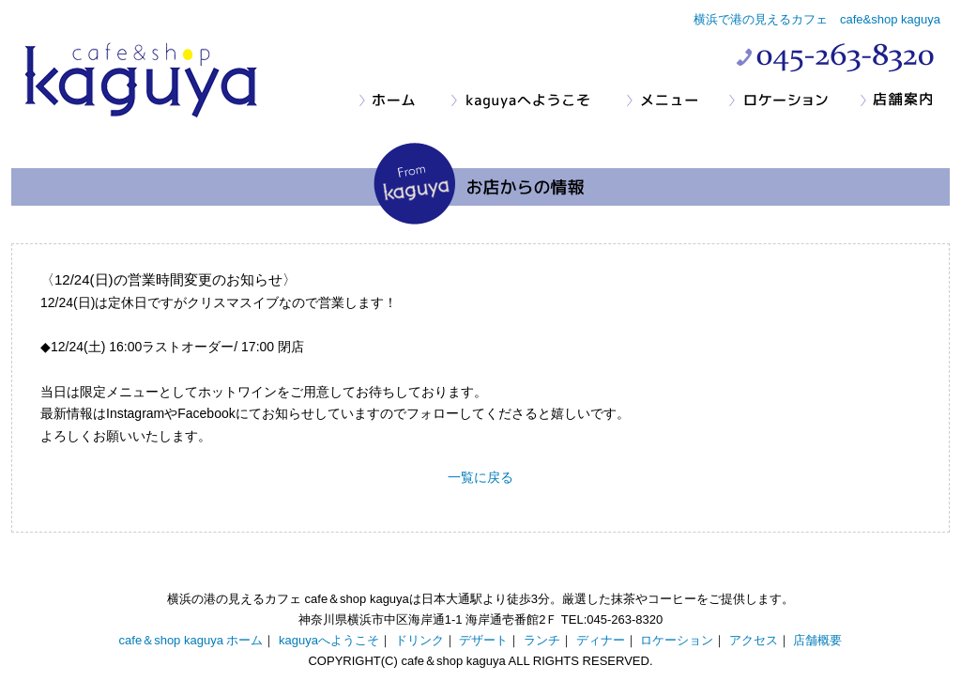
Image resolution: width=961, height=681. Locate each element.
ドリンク (419, 640)
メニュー (677, 101)
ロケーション (794, 101)
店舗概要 (817, 640)
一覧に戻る (480, 477)
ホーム (404, 101)
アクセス (753, 640)
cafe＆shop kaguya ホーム (191, 640)
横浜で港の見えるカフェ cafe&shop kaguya (817, 19)
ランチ (542, 640)
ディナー (600, 640)
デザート (483, 640)
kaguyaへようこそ (538, 101)
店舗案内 (904, 101)
